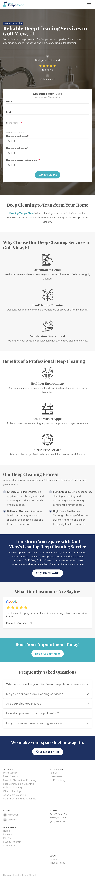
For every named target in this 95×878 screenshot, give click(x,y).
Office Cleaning (12, 791)
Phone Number (14, 122)
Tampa (54, 773)
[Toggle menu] (89, 4)
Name (9, 101)
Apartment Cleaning (14, 795)
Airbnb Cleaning (12, 787)
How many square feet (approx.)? (23, 160)
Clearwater (56, 776)
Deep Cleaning (11, 776)
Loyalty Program (12, 842)
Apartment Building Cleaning (19, 798)
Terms (53, 859)
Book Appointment (47, 654)
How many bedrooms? (17, 136)
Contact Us (9, 845)
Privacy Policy (57, 863)
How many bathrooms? (18, 148)
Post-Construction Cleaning (18, 784)
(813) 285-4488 (47, 573)
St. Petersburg (58, 780)
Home (6, 831)
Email (9, 112)
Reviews (7, 834)
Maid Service (10, 773)
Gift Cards (8, 838)
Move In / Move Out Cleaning (19, 780)
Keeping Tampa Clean (21, 214)
